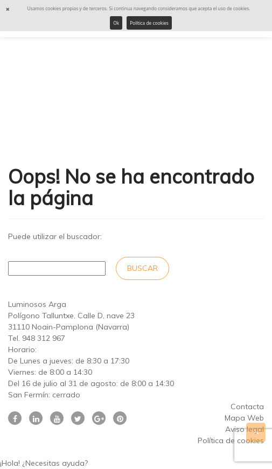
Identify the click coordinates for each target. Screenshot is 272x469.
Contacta (247, 406)
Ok (116, 23)
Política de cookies (149, 23)
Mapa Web (244, 418)
